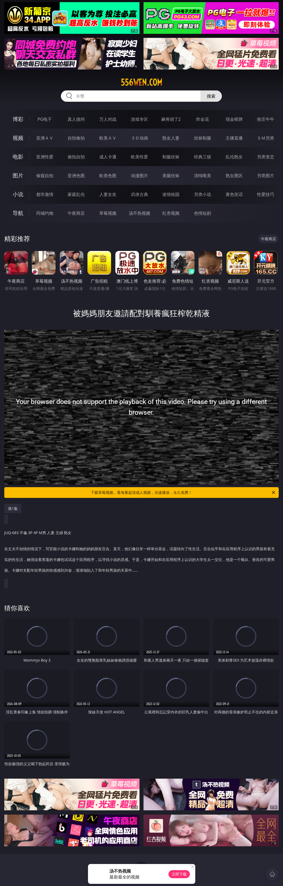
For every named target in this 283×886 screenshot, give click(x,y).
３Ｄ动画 (139, 138)
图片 (18, 175)
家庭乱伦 (76, 194)
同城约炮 (44, 213)
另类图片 (265, 175)
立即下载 (179, 874)
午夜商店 (76, 213)
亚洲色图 (76, 175)
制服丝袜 (170, 157)
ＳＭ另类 (265, 138)
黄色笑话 (234, 194)
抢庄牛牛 (265, 119)
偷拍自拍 (76, 157)
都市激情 (44, 194)
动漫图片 (139, 175)
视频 (18, 137)
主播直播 (234, 138)
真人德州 (76, 119)
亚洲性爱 (44, 157)
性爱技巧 (265, 194)
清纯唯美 (202, 175)
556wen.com (141, 82)
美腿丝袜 (170, 175)
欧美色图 (107, 175)
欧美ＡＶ (107, 138)
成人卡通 (107, 157)
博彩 (18, 119)
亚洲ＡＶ (44, 138)
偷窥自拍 (44, 175)
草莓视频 (107, 213)
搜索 (211, 96)
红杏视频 (170, 213)
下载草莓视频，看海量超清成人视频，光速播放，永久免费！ (183, 492)
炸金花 (202, 119)
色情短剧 (202, 213)
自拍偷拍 (76, 138)
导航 (18, 213)
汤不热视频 (139, 213)
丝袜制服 (202, 138)
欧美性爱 (139, 157)
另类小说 (202, 194)
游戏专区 (139, 119)
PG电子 (45, 119)
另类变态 (265, 157)
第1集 (13, 508)
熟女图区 (234, 175)
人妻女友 (107, 194)
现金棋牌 (234, 119)
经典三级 (202, 157)
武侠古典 (139, 194)
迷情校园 (170, 194)
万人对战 (107, 119)
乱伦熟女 (234, 157)
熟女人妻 (170, 138)
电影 (18, 156)
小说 (18, 194)
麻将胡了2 (171, 119)
